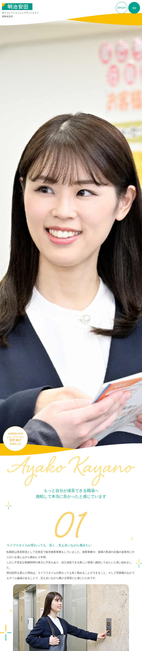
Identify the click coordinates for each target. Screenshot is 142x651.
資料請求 (121, 8)
